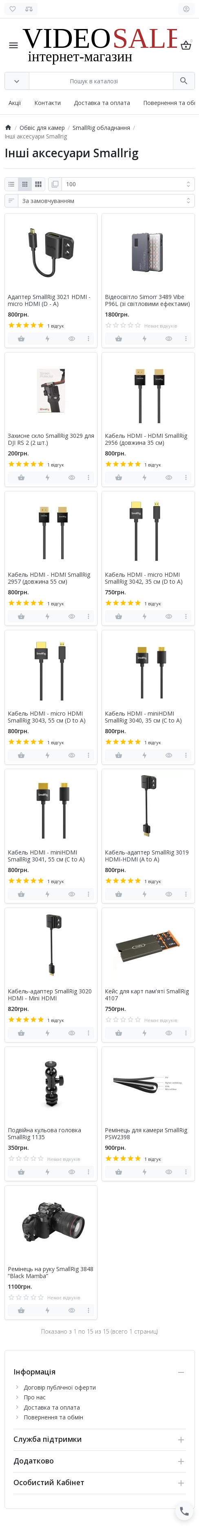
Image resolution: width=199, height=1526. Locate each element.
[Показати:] (128, 184)
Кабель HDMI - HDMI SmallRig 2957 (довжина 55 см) (49, 578)
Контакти (47, 103)
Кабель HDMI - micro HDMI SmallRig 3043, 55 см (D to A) (47, 717)
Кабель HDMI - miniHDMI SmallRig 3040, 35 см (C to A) (143, 717)
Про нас (35, 1397)
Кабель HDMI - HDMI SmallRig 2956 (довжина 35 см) (146, 439)
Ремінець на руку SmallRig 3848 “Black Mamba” (50, 1273)
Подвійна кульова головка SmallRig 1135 (44, 1134)
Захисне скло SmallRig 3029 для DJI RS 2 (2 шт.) (51, 439)
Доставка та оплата (102, 103)
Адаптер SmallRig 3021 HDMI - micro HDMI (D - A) (49, 301)
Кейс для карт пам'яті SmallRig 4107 (147, 995)
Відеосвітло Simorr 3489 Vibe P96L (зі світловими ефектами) (147, 301)
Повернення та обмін (53, 1417)
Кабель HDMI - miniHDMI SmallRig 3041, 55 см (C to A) (46, 856)
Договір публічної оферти (60, 1387)
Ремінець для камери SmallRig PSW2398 (146, 1134)
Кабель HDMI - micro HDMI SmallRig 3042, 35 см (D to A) (144, 578)
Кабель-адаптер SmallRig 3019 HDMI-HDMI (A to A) (147, 856)
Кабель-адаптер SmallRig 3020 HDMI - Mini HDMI (50, 995)
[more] (88, 338)
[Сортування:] (106, 201)
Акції (15, 103)
